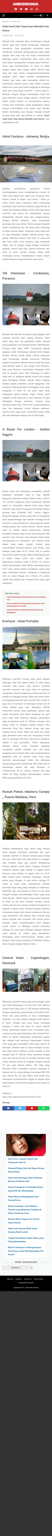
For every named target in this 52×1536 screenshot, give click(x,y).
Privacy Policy (38, 1279)
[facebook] (15, 9)
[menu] (5, 15)
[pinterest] (32, 1108)
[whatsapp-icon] (36, 9)
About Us (10, 1279)
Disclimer (19, 1279)
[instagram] (31, 9)
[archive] (17, 1267)
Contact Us (27, 1279)
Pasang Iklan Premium (26, 1283)
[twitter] (20, 9)
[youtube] (26, 9)
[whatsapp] (44, 1108)
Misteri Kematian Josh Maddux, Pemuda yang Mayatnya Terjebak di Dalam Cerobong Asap (24, 1209)
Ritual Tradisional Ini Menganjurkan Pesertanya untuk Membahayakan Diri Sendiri (26, 1251)
